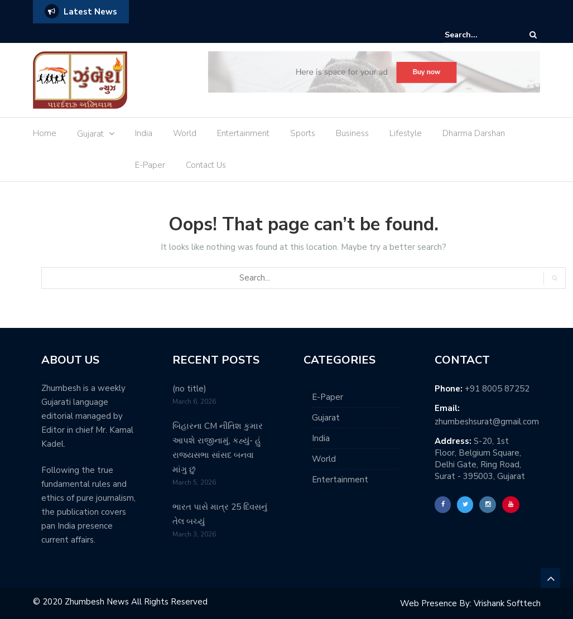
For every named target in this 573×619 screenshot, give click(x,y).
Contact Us (206, 165)
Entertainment (243, 133)
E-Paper (150, 165)
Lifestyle (405, 133)
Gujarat (90, 133)
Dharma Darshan (473, 133)
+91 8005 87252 (497, 388)
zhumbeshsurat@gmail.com (487, 421)
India (143, 133)
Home (44, 133)
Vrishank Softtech (507, 603)
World (184, 133)
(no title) (189, 388)
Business (352, 133)
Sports (302, 133)
